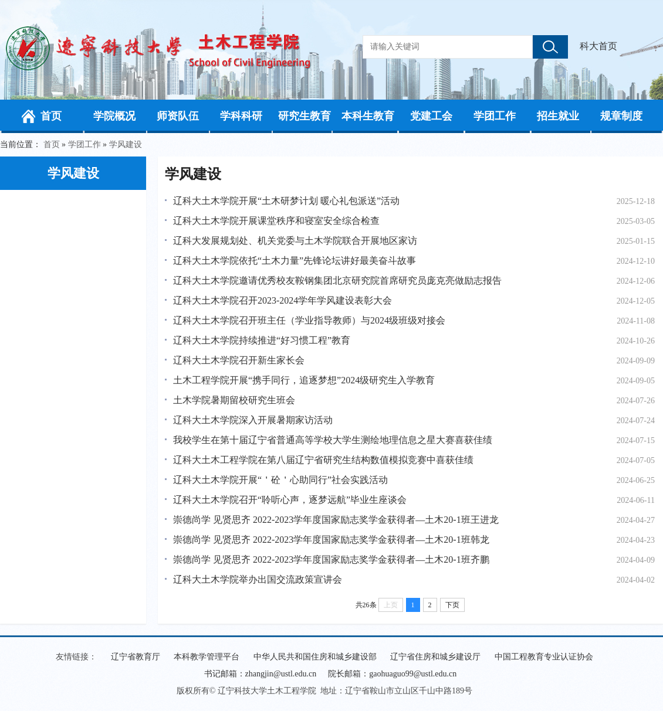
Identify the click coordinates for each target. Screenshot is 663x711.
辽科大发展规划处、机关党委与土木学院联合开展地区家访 (295, 241)
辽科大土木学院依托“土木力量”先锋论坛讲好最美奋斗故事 (294, 261)
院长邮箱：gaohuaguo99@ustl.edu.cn (392, 673)
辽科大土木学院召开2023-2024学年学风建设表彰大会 (282, 300)
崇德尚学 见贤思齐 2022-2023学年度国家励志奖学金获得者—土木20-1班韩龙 (331, 540)
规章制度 (621, 116)
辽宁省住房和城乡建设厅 (435, 656)
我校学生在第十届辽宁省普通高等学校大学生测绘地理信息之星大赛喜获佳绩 (332, 440)
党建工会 (431, 116)
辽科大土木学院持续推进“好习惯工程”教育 (261, 340)
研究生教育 (304, 116)
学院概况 (114, 116)
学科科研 (241, 116)
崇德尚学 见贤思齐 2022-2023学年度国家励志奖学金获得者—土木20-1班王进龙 (336, 520)
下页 (452, 605)
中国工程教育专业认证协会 (544, 656)
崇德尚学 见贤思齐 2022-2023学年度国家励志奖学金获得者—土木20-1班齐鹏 (331, 559)
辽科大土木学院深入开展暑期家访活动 (253, 420)
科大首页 (598, 46)
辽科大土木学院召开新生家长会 (239, 360)
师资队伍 (178, 116)
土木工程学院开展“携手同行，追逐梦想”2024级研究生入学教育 (304, 380)
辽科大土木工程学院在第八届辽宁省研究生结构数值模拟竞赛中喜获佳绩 (323, 460)
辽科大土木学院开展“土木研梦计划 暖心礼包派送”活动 (286, 201)
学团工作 (494, 116)
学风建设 (125, 144)
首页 (51, 116)
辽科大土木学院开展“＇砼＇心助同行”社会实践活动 (280, 480)
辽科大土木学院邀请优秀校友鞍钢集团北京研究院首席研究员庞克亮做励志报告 (337, 280)
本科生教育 (367, 116)
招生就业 (558, 116)
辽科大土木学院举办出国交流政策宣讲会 (257, 579)
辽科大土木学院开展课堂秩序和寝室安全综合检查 (276, 221)
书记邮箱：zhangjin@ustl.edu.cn (260, 673)
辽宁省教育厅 (135, 656)
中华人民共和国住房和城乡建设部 (315, 656)
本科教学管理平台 (206, 656)
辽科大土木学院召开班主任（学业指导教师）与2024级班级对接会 (309, 320)
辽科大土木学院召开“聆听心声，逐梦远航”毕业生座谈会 (290, 500)
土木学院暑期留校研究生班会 (234, 400)
